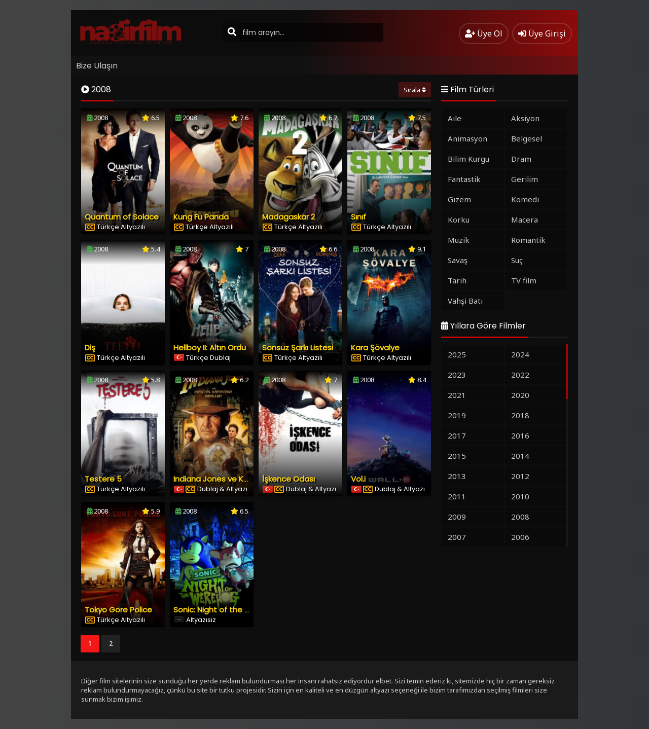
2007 (457, 537)
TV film (523, 280)
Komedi (525, 199)
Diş (90, 347)
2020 (520, 395)
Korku (459, 219)
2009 (457, 517)
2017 (457, 435)
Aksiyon (525, 118)
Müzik (459, 240)
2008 (520, 517)
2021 (457, 395)
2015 (457, 456)
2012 (520, 476)
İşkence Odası (288, 478)
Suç (517, 260)
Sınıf (358, 216)
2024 (520, 354)
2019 (457, 415)
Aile (454, 118)
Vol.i (358, 478)
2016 (520, 435)
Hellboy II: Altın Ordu (209, 347)
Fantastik (464, 179)
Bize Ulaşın (97, 65)
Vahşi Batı (465, 301)
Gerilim (524, 179)
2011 (457, 496)
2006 (520, 537)
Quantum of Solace (122, 216)
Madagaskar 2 (288, 216)
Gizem (459, 199)
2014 (520, 456)
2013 (457, 476)
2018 (520, 415)
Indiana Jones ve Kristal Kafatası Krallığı (247, 478)
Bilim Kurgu (468, 159)
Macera (524, 219)
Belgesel (526, 138)
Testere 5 (103, 478)
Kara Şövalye (375, 347)
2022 (520, 375)
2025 (457, 354)
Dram (521, 159)
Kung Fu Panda (201, 216)
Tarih (457, 280)
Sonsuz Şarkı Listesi (297, 347)
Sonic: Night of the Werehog (226, 609)
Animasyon (467, 138)
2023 (457, 375)
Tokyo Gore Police (118, 609)
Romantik (528, 240)
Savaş (457, 260)
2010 (520, 496)
